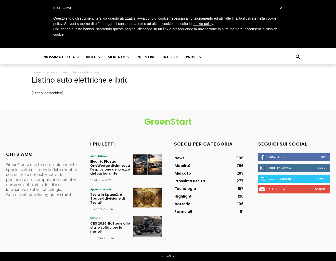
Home (36, 72)
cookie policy (203, 24)
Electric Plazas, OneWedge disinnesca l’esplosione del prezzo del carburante (110, 167)
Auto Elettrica (98, 156)
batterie (95, 217)
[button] (298, 57)
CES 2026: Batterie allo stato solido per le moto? (110, 227)
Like (323, 157)
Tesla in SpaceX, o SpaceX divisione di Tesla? (107, 198)
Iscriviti (320, 189)
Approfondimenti (100, 189)
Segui (322, 168)
